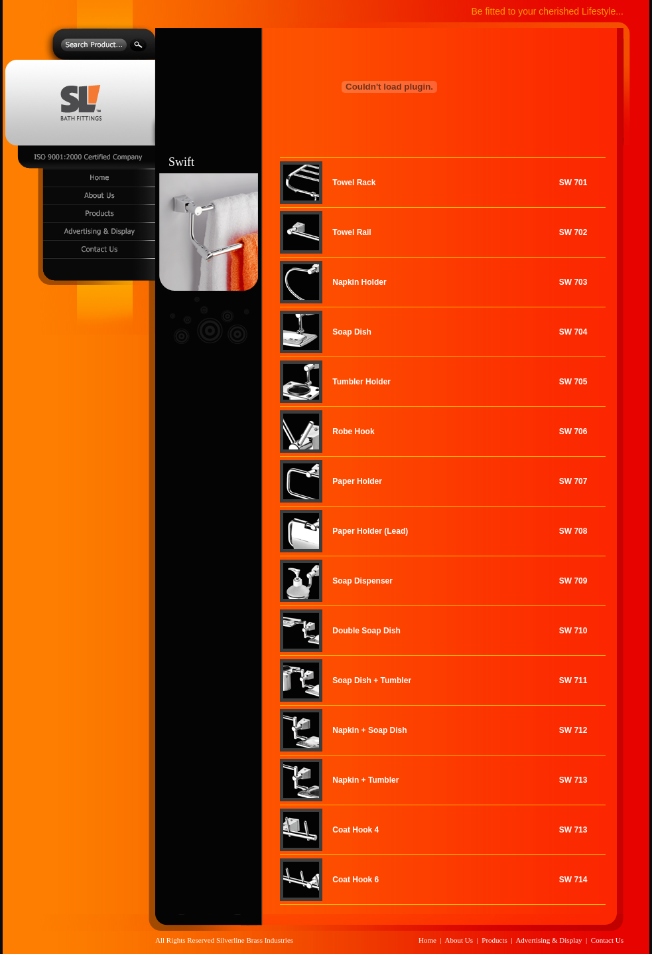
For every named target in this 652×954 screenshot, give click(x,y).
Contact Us (607, 940)
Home (427, 940)
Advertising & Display (548, 940)
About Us (459, 940)
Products (494, 940)
